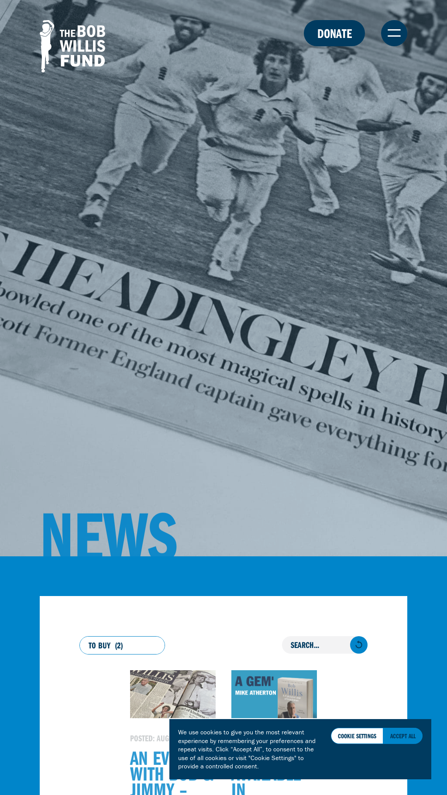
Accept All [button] (403, 736)
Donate (334, 33)
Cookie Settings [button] (357, 736)
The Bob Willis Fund (72, 46)
